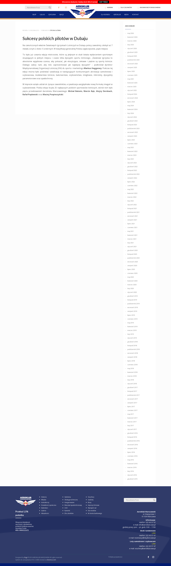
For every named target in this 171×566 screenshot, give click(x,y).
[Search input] (37, 7)
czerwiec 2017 (132, 410)
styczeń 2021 (132, 246)
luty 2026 (130, 45)
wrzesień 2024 (132, 98)
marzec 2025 (131, 86)
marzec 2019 (131, 330)
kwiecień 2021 (132, 235)
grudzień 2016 (132, 433)
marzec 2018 (131, 376)
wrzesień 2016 (132, 445)
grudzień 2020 (132, 250)
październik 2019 (133, 304)
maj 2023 (130, 147)
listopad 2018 (132, 345)
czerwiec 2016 (132, 456)
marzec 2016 (131, 467)
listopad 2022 (132, 170)
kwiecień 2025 (132, 83)
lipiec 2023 (131, 140)
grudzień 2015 (132, 479)
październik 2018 (133, 349)
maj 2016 (130, 460)
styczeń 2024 (132, 117)
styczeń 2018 (132, 384)
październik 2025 (133, 60)
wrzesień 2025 (132, 64)
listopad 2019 (132, 300)
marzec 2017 (131, 422)
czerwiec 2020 (132, 273)
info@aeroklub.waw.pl (147, 525)
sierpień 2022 (132, 178)
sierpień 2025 (132, 67)
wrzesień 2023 (132, 132)
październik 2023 (133, 128)
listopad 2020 (132, 254)
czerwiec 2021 (132, 227)
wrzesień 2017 (132, 399)
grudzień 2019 (132, 296)
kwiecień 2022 (132, 193)
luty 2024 (130, 113)
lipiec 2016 (131, 452)
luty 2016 (130, 471)
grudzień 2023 (132, 121)
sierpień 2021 (132, 220)
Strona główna (55, 30)
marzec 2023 (131, 155)
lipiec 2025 (131, 71)
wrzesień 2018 (132, 353)
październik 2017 (133, 395)
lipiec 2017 (131, 406)
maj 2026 (130, 33)
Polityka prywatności (115, 557)
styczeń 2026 (132, 48)
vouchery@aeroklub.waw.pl (145, 548)
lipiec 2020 (131, 269)
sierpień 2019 (132, 311)
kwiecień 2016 (132, 464)
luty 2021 (130, 243)
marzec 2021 (131, 239)
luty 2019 (130, 334)
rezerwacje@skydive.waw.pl (145, 538)
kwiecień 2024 (132, 109)
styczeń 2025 (132, 90)
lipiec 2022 (131, 182)
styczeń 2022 (132, 205)
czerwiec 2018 (132, 365)
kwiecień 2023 (132, 151)
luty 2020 (130, 288)
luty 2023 (130, 159)
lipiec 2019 (131, 315)
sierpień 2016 (132, 448)
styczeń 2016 (132, 475)
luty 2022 (130, 201)
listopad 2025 (132, 56)
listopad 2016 (132, 437)
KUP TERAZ (103, 2)
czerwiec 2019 (132, 319)
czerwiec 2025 (132, 75)
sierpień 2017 (132, 403)
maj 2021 (130, 231)
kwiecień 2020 (132, 281)
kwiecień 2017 (132, 418)
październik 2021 (133, 212)
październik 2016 (133, 441)
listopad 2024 (132, 94)
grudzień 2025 (132, 52)
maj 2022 (130, 189)
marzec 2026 (131, 41)
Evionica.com (51, 560)
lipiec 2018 (131, 361)
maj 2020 (130, 277)
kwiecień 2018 (132, 372)
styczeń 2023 (132, 163)
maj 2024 (130, 105)
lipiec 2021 (131, 224)
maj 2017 (130, 414)
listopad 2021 (132, 208)
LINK (154, 533)
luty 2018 (130, 380)
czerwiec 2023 (132, 144)
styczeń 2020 (132, 292)
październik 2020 (133, 258)
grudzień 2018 (132, 342)
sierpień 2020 (132, 265)
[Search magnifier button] (49, 7)
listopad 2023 (132, 125)
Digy (25, 557)
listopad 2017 (132, 391)
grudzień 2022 (132, 166)
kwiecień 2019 (132, 326)
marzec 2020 (131, 285)
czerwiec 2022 (132, 185)
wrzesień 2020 (132, 262)
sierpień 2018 (132, 357)
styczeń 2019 (132, 338)
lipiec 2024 (131, 102)
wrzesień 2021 (132, 216)
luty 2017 (130, 425)
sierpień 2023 (132, 136)
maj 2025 (130, 79)
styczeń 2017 (132, 429)
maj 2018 (130, 368)
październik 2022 (133, 174)
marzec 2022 (131, 197)
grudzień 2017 (132, 387)
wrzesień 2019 (132, 307)
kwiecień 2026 (132, 37)
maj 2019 (130, 323)
